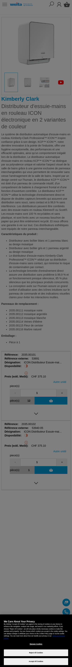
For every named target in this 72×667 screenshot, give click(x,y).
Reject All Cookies (36, 653)
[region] (36, 640)
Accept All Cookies (36, 661)
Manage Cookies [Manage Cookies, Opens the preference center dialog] (36, 644)
